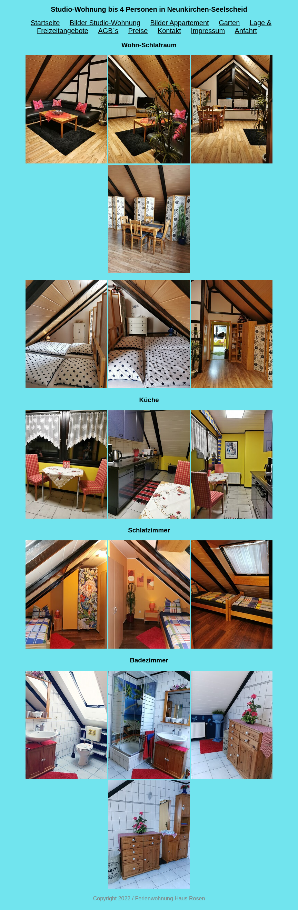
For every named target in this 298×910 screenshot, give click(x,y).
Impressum (208, 30)
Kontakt (169, 30)
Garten (229, 23)
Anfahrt (246, 30)
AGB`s (108, 30)
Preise (138, 30)
